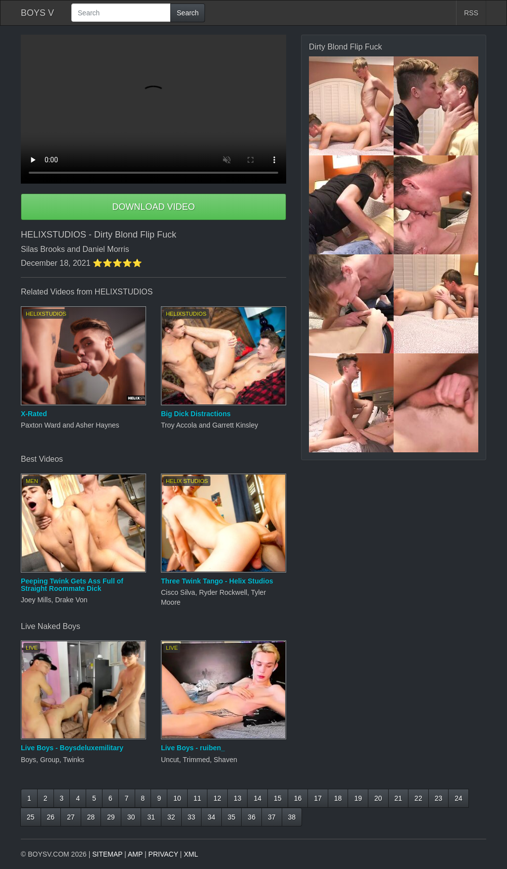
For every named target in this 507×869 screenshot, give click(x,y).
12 (217, 798)
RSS (471, 13)
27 (71, 817)
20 (378, 798)
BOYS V (37, 13)
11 (198, 798)
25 (31, 817)
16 (298, 798)
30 (131, 817)
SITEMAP (107, 854)
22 (418, 798)
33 (192, 817)
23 (439, 798)
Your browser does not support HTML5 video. (153, 109)
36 (251, 817)
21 (399, 798)
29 (111, 817)
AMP (135, 854)
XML (191, 854)
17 (318, 798)
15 (278, 798)
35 (232, 817)
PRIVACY (163, 854)
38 (292, 817)
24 (458, 798)
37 (272, 817)
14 (257, 798)
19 (358, 798)
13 (238, 798)
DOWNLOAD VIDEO (153, 207)
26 (51, 817)
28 (91, 817)
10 (177, 798)
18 (338, 798)
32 (171, 817)
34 (211, 817)
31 (151, 817)
